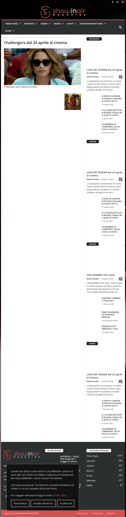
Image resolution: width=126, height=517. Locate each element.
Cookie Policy (59, 495)
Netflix (89, 485)
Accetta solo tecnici (43, 503)
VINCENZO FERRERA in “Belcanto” (111, 299)
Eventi (71, 23)
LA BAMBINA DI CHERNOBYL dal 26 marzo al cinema (111, 127)
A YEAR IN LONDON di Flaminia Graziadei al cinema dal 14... (112, 98)
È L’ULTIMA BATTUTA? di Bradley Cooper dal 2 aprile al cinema (112, 112)
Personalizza (20, 503)
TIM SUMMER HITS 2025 (101, 274)
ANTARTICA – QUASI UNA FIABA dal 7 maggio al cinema (69, 459)
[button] (120, 27)
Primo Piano (13, 23)
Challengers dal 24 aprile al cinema (24, 37)
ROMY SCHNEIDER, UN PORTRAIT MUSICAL (110, 315)
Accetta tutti (66, 503)
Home (6, 37)
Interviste (30, 23)
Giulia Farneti (93, 76)
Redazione (111, 513)
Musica (59, 23)
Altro (9, 31)
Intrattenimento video (93, 23)
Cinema (45, 23)
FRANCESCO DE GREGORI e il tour (110, 327)
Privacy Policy (82, 513)
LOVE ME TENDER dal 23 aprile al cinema (104, 71)
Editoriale (90, 480)
